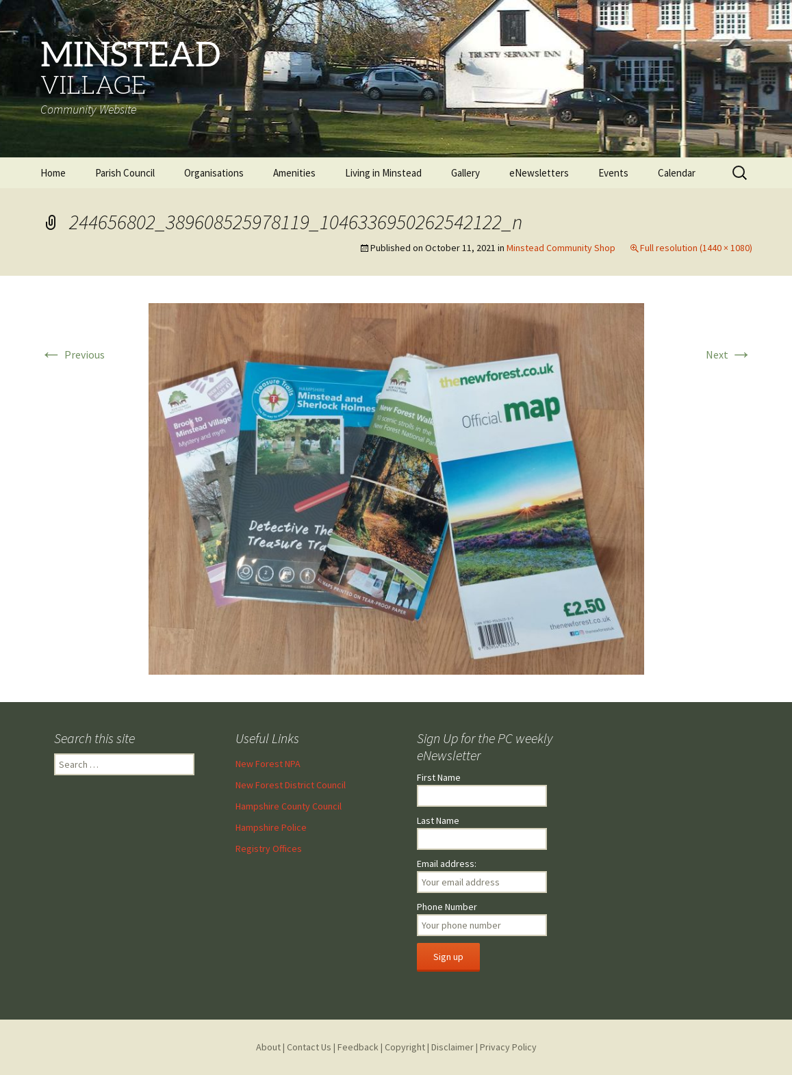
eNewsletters (539, 172)
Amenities (294, 172)
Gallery (465, 172)
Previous (72, 354)
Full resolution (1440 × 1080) (696, 248)
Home (53, 172)
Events (613, 172)
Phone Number (447, 907)
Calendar (676, 172)
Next (729, 354)
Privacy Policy (508, 1047)
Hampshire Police (271, 827)
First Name (439, 777)
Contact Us (309, 1047)
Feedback (358, 1047)
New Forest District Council (290, 785)
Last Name (438, 820)
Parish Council (125, 172)
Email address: (446, 863)
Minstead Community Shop (561, 248)
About (268, 1047)
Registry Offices (268, 848)
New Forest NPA (268, 763)
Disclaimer (452, 1047)
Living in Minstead (383, 172)
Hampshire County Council (288, 806)
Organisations (214, 172)
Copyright (405, 1047)
